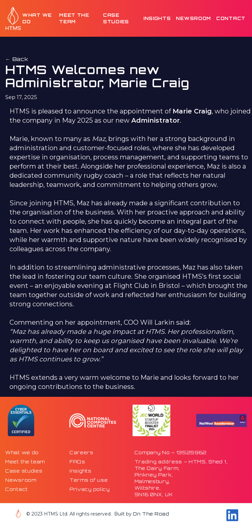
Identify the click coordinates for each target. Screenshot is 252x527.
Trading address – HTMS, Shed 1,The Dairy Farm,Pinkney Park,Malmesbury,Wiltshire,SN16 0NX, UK (181, 478)
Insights (157, 18)
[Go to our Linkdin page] (232, 515)
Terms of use (89, 480)
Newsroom (193, 18)
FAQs (77, 461)
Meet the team (74, 18)
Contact (230, 18)
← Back (16, 59)
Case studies (116, 18)
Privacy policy (90, 489)
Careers (82, 452)
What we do (37, 18)
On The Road (151, 514)
